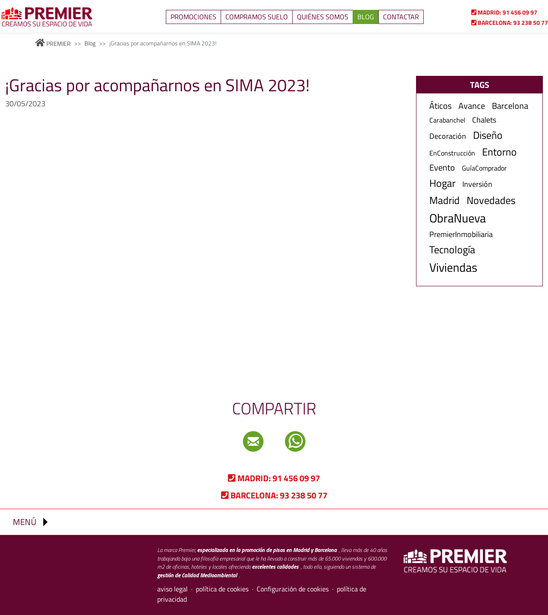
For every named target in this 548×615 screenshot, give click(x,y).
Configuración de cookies (293, 589)
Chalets (484, 120)
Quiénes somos (322, 17)
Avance (471, 105)
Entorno (499, 152)
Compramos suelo (256, 17)
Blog (365, 17)
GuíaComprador (484, 168)
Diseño (488, 135)
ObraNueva (457, 218)
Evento (442, 167)
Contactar (401, 17)
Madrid (444, 200)
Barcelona (510, 105)
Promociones (193, 17)
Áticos (440, 105)
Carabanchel (447, 120)
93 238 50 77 (509, 22)
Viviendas (453, 267)
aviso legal (172, 589)
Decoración (447, 136)
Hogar (442, 183)
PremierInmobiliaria (461, 234)
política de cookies (222, 589)
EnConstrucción (452, 153)
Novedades (491, 200)
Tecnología (452, 249)
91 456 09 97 (504, 12)
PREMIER (53, 43)
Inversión (477, 184)
